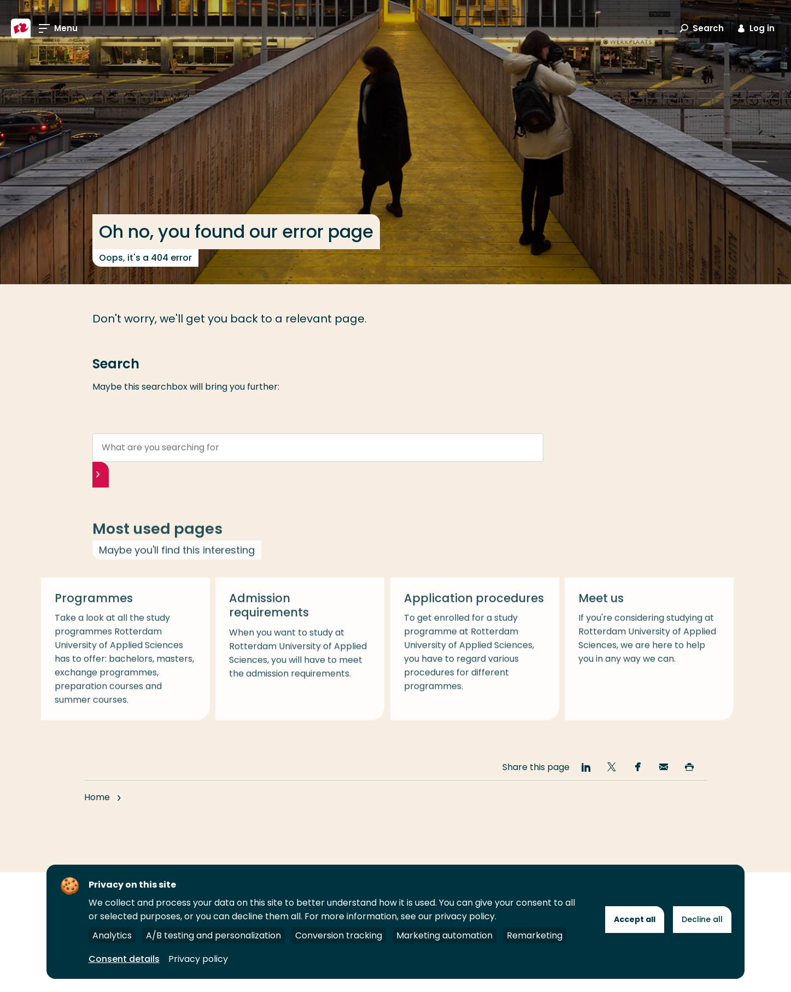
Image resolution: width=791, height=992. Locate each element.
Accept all (634, 919)
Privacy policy (198, 959)
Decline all (702, 919)
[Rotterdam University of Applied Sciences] (21, 28)
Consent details (124, 959)
